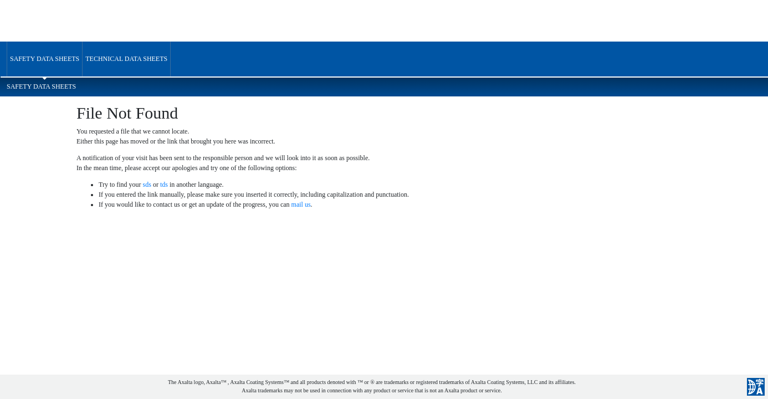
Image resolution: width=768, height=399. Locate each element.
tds (164, 184)
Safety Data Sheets (44, 59)
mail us (301, 204)
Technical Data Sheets (126, 59)
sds (147, 184)
